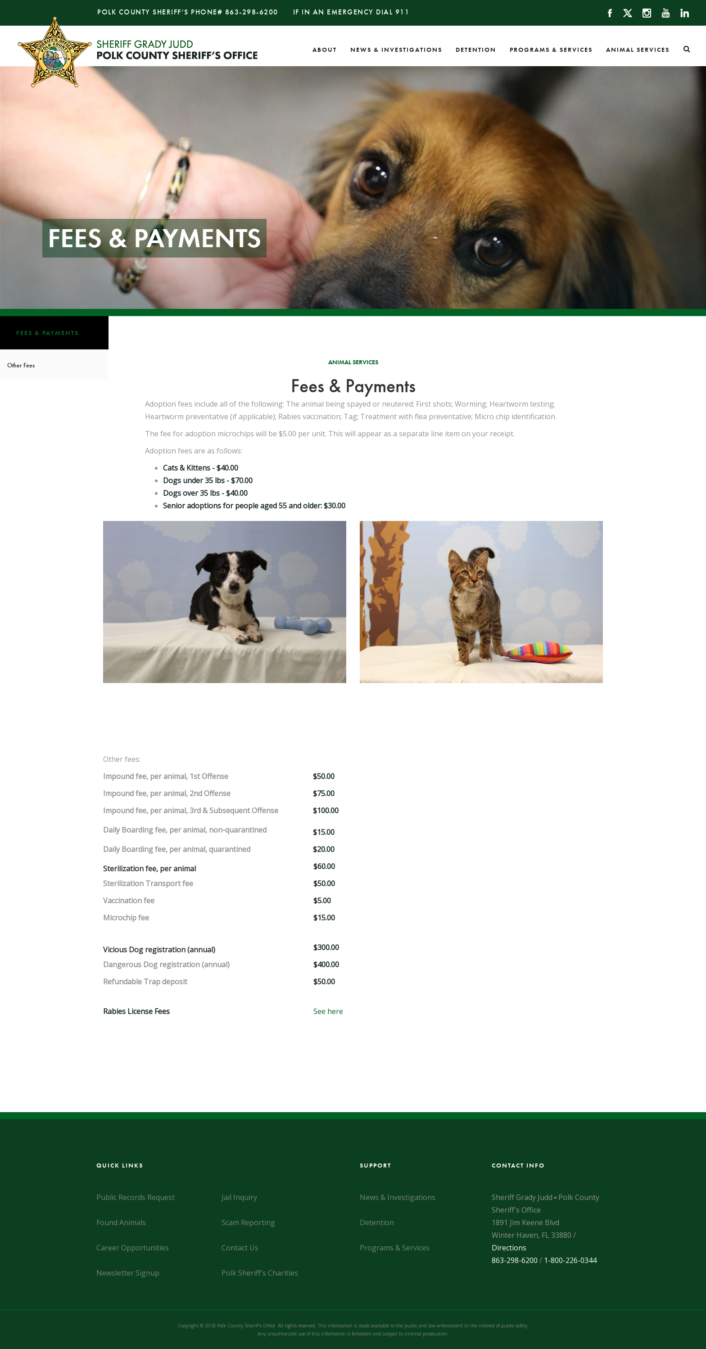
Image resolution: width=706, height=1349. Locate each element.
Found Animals (121, 1222)
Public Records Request (135, 1197)
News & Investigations (396, 49)
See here (328, 1011)
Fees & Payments (47, 333)
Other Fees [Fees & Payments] (21, 365)
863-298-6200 (251, 12)
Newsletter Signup (127, 1273)
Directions (509, 1248)
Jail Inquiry (239, 1197)
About (324, 49)
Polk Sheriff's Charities (260, 1273)
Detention (476, 49)
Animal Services (638, 49)
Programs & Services (551, 49)
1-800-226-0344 (570, 1260)
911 (402, 12)
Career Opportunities (132, 1248)
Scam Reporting (248, 1222)
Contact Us (240, 1248)
